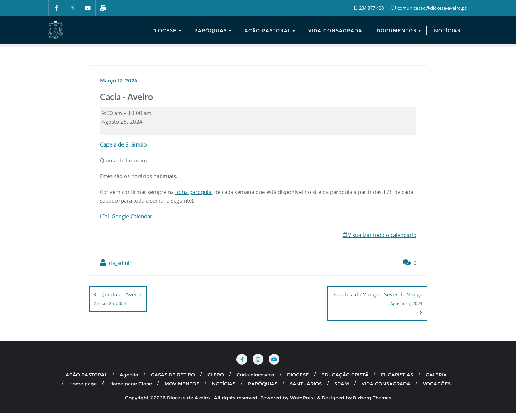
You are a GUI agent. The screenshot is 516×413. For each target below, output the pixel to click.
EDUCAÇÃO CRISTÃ (344, 375)
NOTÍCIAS (223, 383)
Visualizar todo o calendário (382, 234)
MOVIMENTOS (181, 383)
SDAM (341, 383)
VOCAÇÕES (437, 383)
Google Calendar (131, 216)
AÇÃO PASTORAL (86, 375)
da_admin (116, 262)
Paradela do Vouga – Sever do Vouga (377, 299)
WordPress (303, 397)
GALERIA (436, 375)
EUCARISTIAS (397, 375)
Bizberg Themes (372, 397)
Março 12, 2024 (118, 80)
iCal (104, 216)
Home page (83, 383)
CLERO (215, 375)
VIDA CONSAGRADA (386, 383)
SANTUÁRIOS (306, 383)
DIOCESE (298, 375)
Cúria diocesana (255, 375)
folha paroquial (194, 191)
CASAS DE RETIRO (173, 375)
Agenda (129, 375)
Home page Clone (130, 383)
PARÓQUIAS (262, 383)
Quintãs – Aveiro (118, 299)
